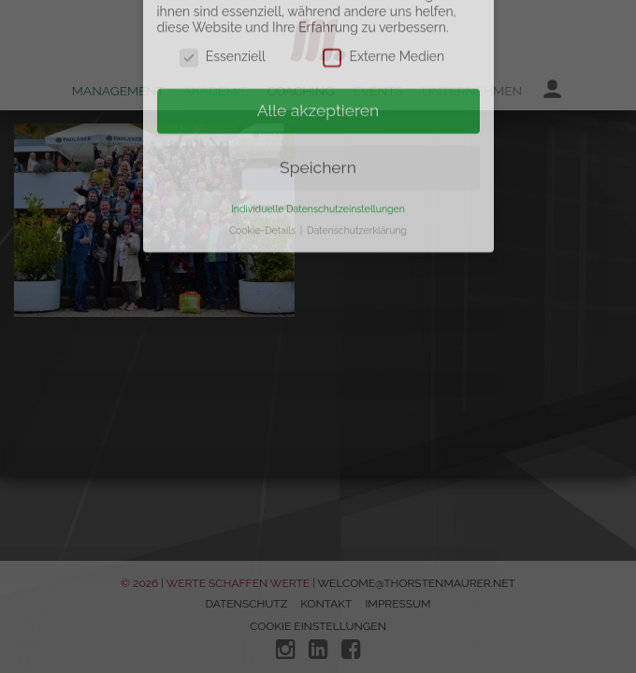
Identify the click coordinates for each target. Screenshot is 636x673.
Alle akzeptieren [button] (318, 86)
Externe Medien (383, 32)
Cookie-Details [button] (263, 205)
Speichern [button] (318, 143)
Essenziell (223, 32)
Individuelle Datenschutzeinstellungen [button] (318, 184)
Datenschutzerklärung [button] (357, 205)
